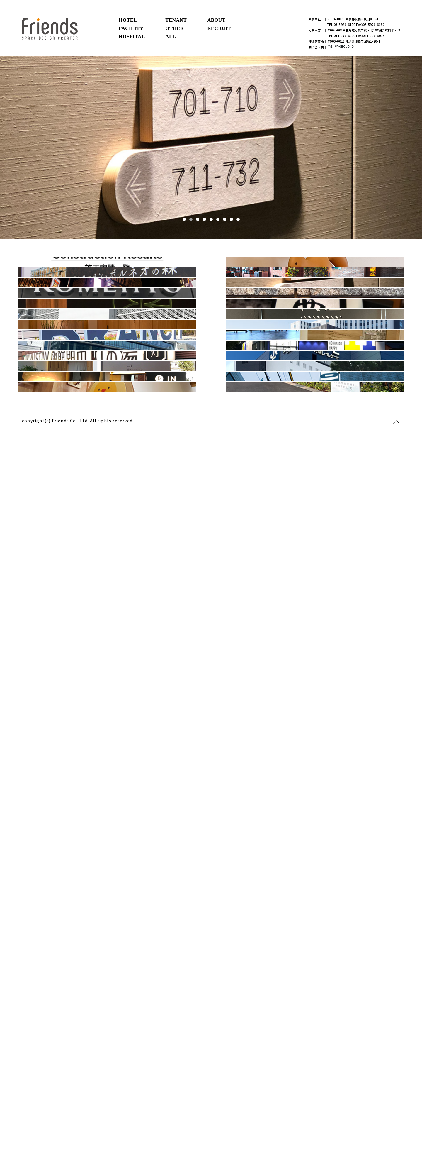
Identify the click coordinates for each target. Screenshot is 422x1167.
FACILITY (131, 28)
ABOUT (216, 20)
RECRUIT (219, 28)
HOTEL (128, 20)
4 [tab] (204, 219)
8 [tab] (231, 219)
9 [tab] (238, 219)
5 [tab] (211, 219)
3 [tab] (197, 219)
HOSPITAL (132, 36)
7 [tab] (224, 219)
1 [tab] (184, 219)
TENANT (176, 20)
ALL (170, 36)
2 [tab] (191, 219)
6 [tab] (217, 219)
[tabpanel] (211, 147)
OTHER (174, 28)
